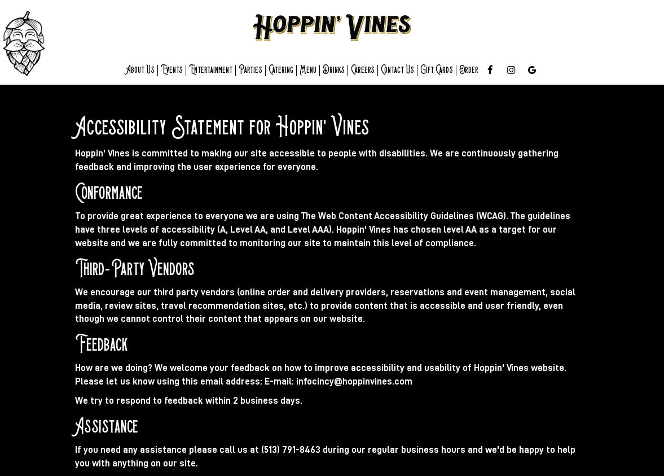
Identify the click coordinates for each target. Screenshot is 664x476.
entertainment (210, 70)
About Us (140, 70)
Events (172, 70)
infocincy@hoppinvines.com (354, 381)
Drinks (334, 70)
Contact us (397, 70)
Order (468, 70)
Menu (308, 70)
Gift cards (436, 70)
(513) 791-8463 (290, 450)
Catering (281, 70)
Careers (363, 70)
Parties (250, 70)
